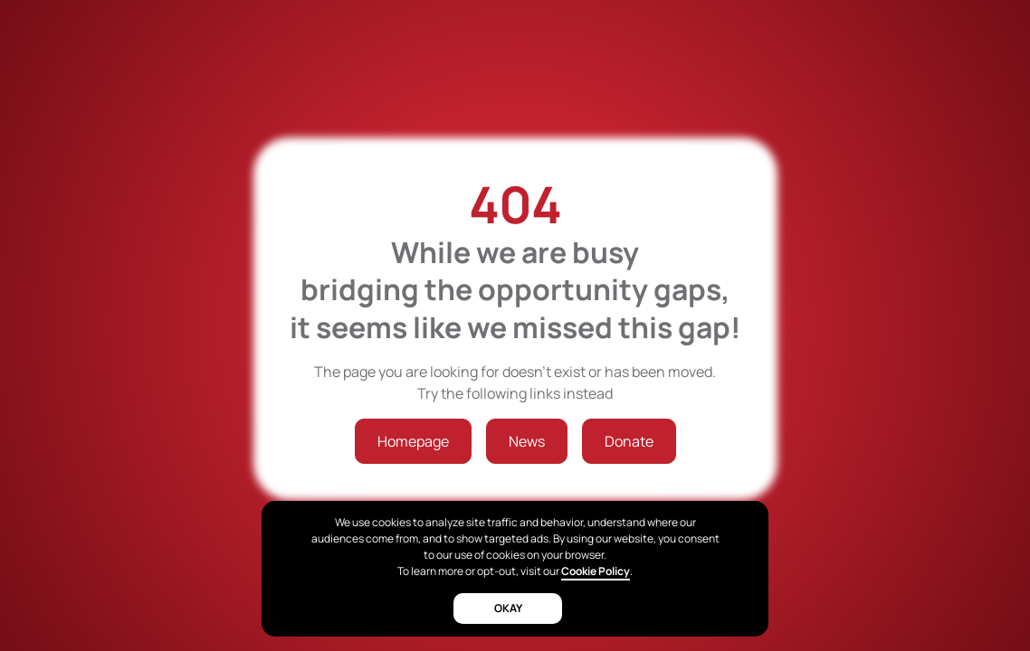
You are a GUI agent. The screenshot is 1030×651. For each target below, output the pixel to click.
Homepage (413, 441)
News (527, 441)
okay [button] (508, 608)
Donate (629, 441)
